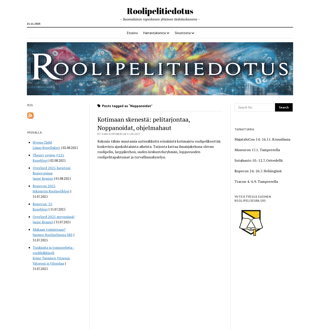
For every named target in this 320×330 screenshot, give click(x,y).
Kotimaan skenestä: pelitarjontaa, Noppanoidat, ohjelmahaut (143, 123)
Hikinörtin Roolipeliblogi (51, 191)
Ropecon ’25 (42, 204)
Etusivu (132, 33)
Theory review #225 (48, 155)
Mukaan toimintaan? (49, 229)
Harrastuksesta (154, 33)
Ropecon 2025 (44, 185)
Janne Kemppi (43, 178)
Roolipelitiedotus (160, 10)
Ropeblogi (40, 160)
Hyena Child (42, 142)
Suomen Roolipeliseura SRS (53, 235)
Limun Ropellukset (46, 148)
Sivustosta (183, 33)
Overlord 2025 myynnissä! (53, 216)
